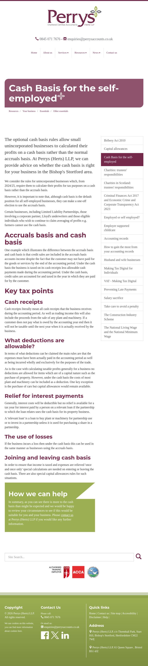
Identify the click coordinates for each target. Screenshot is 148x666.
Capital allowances (115, 148)
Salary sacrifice (113, 298)
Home (34, 52)
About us (47, 52)
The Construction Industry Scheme (120, 317)
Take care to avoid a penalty (121, 306)
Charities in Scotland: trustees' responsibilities (119, 185)
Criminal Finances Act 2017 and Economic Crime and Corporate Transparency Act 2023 (121, 202)
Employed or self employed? (122, 217)
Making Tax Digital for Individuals (118, 270)
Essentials (44, 111)
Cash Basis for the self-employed (118, 159)
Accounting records (116, 238)
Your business (29, 111)
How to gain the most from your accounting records (120, 249)
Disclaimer (95, 617)
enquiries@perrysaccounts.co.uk (90, 39)
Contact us (111, 52)
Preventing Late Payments (120, 289)
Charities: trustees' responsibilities (115, 172)
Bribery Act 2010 (114, 140)
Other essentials (60, 111)
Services (63, 52)
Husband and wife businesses (122, 259)
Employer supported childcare (116, 228)
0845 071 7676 (50, 39)
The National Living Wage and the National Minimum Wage (121, 332)
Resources (81, 52)
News (96, 52)
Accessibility (129, 613)
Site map (115, 613)
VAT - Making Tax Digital (120, 281)
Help (105, 617)
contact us (67, 515)
